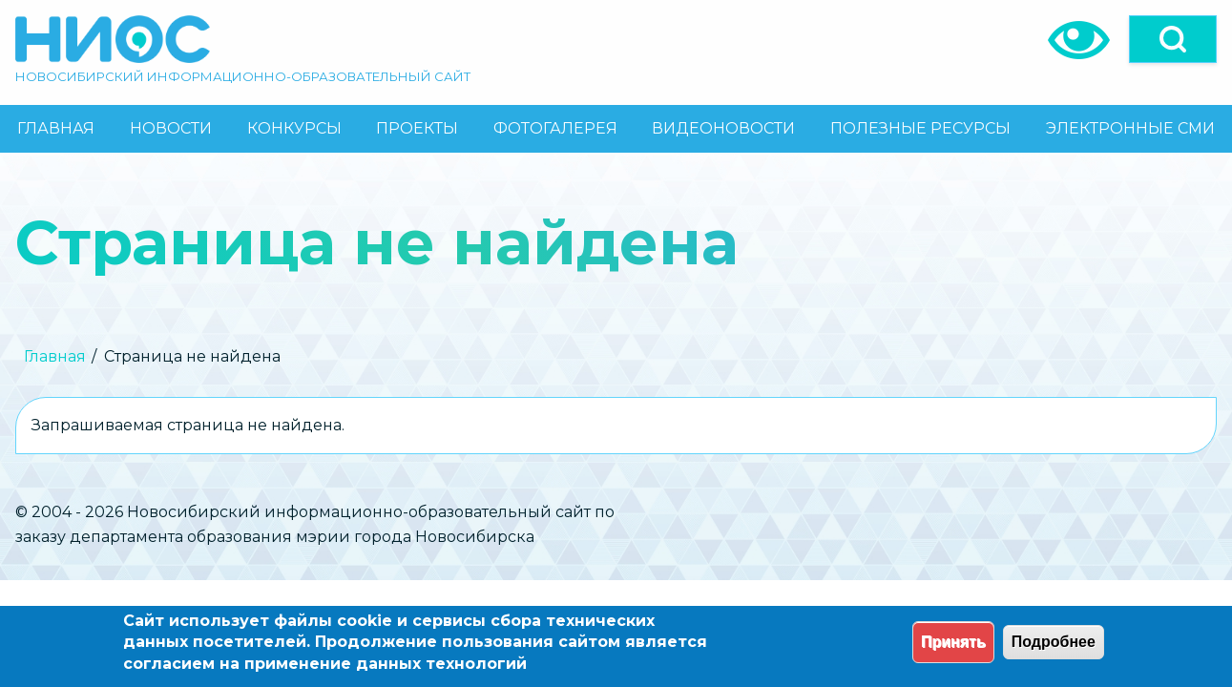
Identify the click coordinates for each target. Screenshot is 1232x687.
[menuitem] (56, 129)
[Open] (1173, 39)
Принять (953, 642)
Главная (55, 356)
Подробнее (1054, 642)
